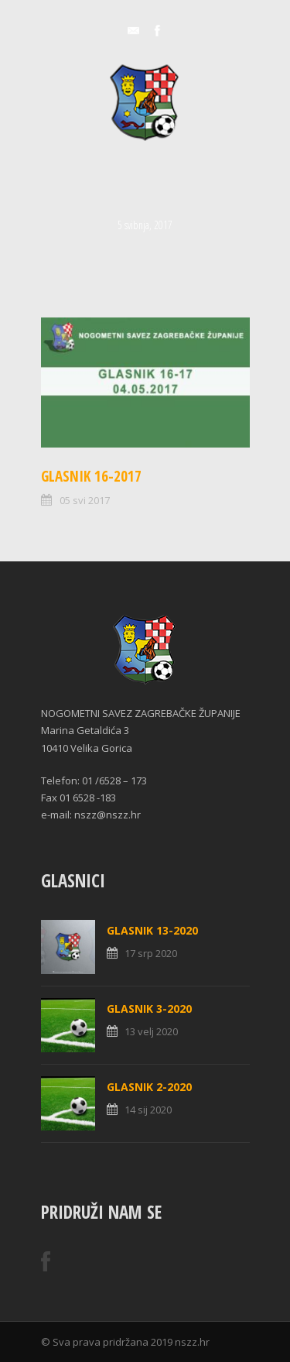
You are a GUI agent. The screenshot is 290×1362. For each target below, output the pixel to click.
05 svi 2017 (85, 500)
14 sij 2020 (148, 1110)
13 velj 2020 (151, 1031)
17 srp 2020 (151, 953)
